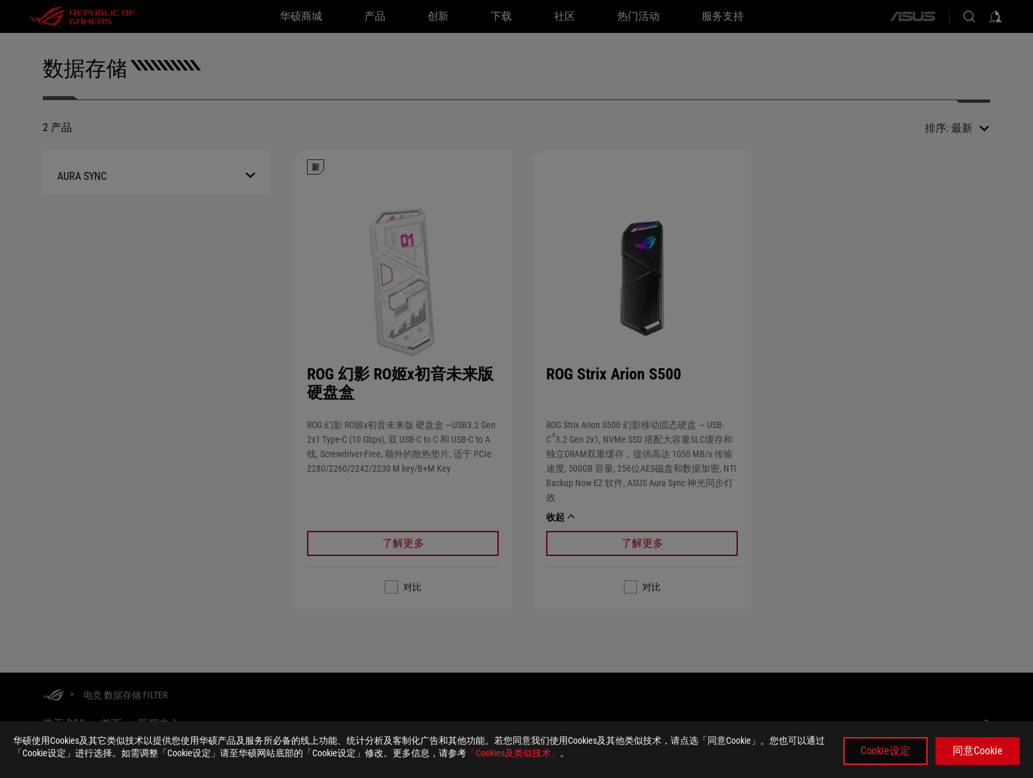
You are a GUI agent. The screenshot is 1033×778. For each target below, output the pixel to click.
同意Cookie (978, 750)
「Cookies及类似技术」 (513, 753)
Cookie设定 (885, 750)
